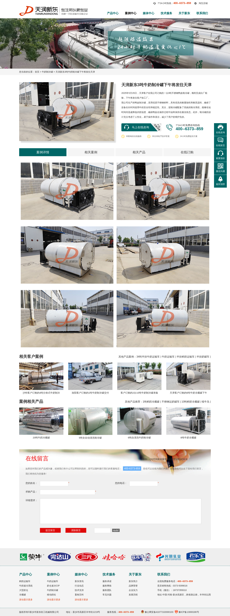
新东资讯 (79, 581)
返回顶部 (220, 184)
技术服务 (166, 13)
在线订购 (187, 152)
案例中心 (130, 13)
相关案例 (90, 152)
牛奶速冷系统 (26, 585)
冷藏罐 (22, 594)
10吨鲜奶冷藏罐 (191, 401)
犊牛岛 (205, 401)
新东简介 (133, 581)
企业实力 (133, 590)
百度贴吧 (175, 459)
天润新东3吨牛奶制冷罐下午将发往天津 (75, 72)
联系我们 (202, 13)
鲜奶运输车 (24, 581)
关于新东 (184, 13)
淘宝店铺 (203, 3)
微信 (168, 459)
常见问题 (107, 594)
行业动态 (79, 585)
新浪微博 (161, 459)
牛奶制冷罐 (47, 72)
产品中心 (113, 13)
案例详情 (42, 152)
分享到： (145, 459)
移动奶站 (51, 594)
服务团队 (107, 590)
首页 (37, 72)
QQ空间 (153, 459)
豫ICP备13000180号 (187, 612)
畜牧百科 (79, 594)
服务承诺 (107, 581)
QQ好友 (184, 459)
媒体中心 (148, 13)
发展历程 (133, 594)
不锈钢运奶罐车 (171, 401)
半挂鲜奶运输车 (186, 356)
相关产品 (139, 152)
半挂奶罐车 (203, 356)
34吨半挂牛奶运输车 (148, 356)
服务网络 (107, 585)
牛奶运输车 (168, 356)
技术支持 (79, 590)
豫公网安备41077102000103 (157, 612)
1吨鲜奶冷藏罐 (151, 401)
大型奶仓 (23, 590)
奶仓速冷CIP (53, 585)
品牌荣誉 (133, 585)
